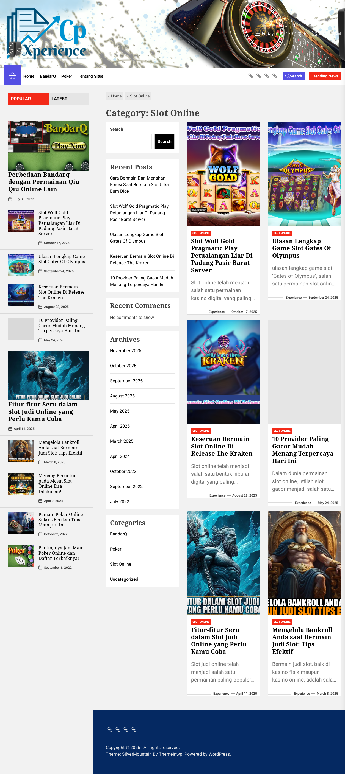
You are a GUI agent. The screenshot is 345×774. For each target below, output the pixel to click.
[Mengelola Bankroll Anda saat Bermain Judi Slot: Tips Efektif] (21, 451)
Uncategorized (124, 579)
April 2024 (120, 456)
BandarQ (48, 76)
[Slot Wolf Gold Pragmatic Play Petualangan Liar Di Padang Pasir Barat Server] (21, 221)
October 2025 (123, 366)
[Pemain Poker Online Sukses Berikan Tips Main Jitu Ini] (21, 523)
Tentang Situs (90, 76)
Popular (21, 99)
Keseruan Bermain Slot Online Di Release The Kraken (61, 292)
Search (116, 129)
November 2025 (125, 350)
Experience (217, 311)
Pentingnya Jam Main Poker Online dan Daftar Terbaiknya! (61, 553)
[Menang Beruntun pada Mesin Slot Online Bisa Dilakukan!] (21, 484)
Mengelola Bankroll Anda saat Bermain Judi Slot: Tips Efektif (60, 447)
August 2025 (122, 396)
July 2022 (119, 501)
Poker (66, 76)
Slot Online (200, 233)
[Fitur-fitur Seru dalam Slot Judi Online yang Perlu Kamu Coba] (48, 375)
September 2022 (126, 486)
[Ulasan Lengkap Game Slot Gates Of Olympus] (21, 265)
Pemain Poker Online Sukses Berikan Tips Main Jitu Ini (60, 519)
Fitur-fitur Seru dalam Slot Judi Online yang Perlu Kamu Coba (43, 411)
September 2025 (126, 381)
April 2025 (120, 426)
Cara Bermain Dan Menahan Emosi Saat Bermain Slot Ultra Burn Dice (139, 185)
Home (28, 76)
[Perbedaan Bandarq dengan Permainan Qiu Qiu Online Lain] (48, 146)
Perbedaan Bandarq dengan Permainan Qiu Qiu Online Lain (43, 181)
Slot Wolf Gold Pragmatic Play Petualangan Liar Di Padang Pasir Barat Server (59, 223)
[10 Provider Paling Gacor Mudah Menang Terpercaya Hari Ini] (21, 329)
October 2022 (123, 471)
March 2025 (121, 441)
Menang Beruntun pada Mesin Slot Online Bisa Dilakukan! (57, 484)
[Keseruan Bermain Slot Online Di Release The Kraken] (21, 295)
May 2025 (119, 411)
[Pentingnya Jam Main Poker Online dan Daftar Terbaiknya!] (21, 556)
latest (59, 99)
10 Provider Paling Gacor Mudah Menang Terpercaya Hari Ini (61, 325)
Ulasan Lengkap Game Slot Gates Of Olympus (61, 259)
